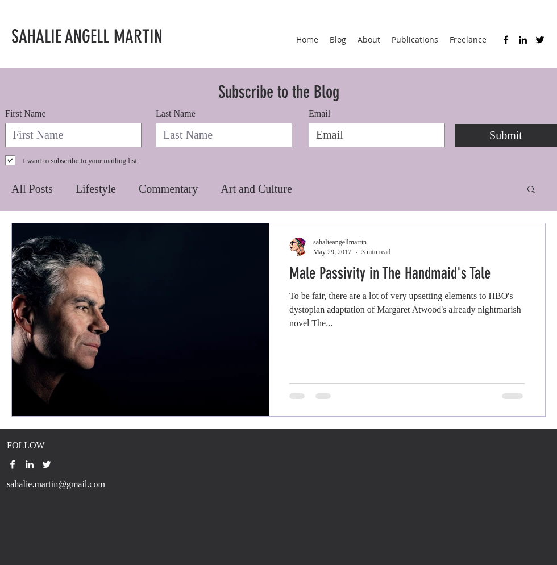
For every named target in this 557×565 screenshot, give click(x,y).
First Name (25, 113)
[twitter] (540, 39)
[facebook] (506, 39)
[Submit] (506, 135)
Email (319, 113)
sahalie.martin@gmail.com (56, 484)
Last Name (176, 113)
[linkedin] (523, 39)
